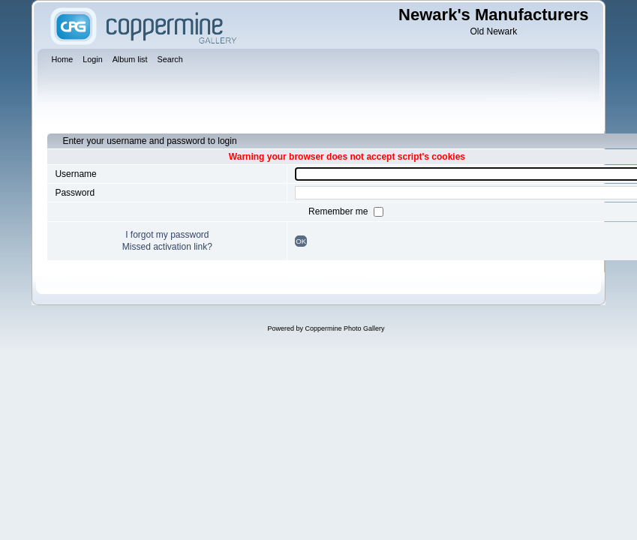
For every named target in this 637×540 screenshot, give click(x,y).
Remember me (339, 211)
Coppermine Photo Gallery (344, 328)
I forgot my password (167, 235)
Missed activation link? (167, 247)
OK (301, 241)
